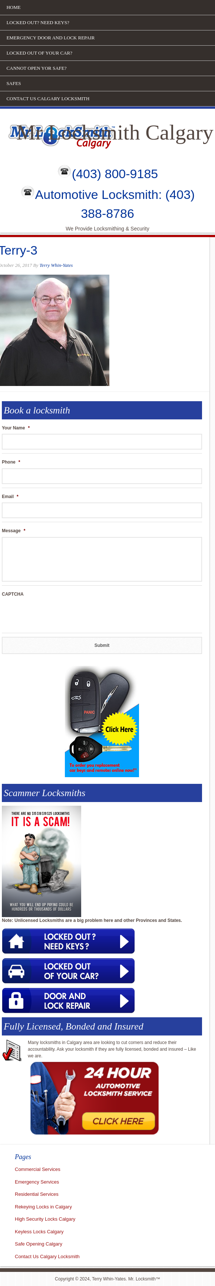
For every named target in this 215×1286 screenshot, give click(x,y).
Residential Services (37, 1194)
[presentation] (58, 614)
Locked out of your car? (39, 53)
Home (13, 7)
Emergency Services (37, 1182)
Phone (11, 462)
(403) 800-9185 (115, 174)
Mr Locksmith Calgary (115, 132)
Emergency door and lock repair (50, 37)
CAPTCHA (13, 594)
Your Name (16, 428)
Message (13, 530)
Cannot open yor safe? (36, 68)
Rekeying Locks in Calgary (43, 1207)
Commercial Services (37, 1169)
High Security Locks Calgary (45, 1219)
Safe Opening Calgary (38, 1244)
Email (10, 496)
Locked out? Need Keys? (37, 22)
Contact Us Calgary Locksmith (47, 98)
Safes (13, 83)
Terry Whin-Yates (56, 265)
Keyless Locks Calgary (39, 1231)
